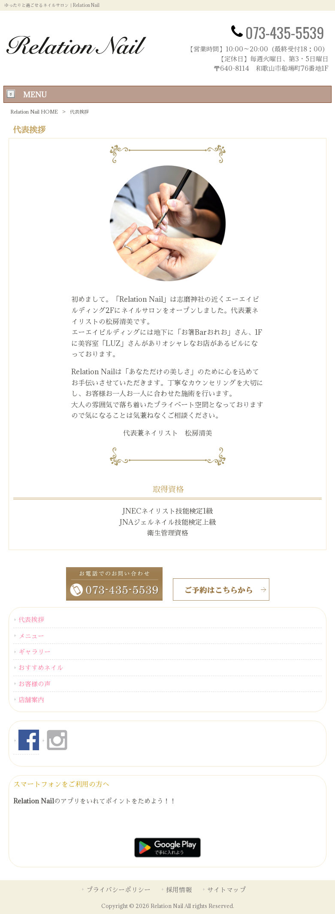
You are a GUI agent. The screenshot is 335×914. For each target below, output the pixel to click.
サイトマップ (226, 889)
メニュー (31, 635)
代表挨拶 (31, 619)
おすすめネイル (40, 667)
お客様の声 (34, 683)
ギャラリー (34, 651)
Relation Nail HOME (34, 111)
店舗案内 (31, 699)
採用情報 (179, 889)
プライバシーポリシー (118, 889)
